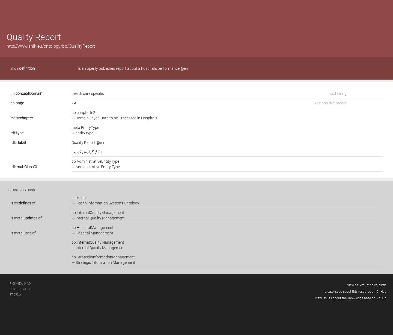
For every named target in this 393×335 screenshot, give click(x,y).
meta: (21, 118)
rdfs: (18, 142)
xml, (363, 285)
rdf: (16, 133)
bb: (26, 93)
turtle (382, 285)
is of (22, 203)
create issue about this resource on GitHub (355, 292)
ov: (22, 203)
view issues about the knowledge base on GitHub (350, 298)
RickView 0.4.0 (20, 283)
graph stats (20, 289)
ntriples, (372, 285)
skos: (22, 68)
